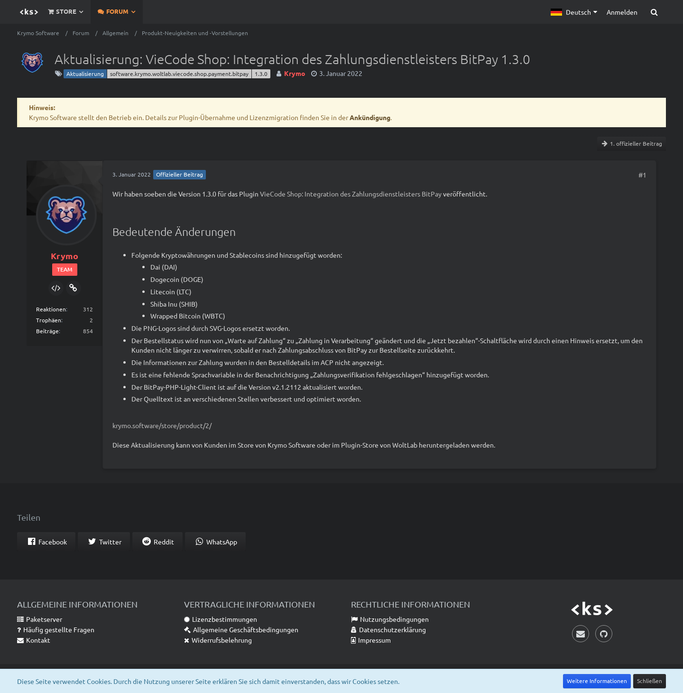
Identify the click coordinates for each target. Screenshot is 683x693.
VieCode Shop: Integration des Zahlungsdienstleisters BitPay (351, 193)
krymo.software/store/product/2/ (162, 425)
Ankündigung (370, 117)
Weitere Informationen (597, 680)
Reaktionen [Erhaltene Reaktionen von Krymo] (51, 309)
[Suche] (654, 12)
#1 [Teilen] (642, 174)
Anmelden (622, 12)
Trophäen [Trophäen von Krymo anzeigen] (48, 320)
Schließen (649, 680)
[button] (574, 12)
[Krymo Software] (29, 12)
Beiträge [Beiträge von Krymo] (47, 331)
